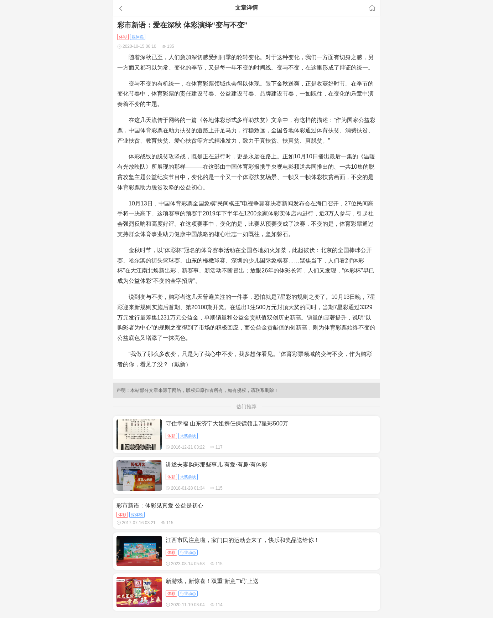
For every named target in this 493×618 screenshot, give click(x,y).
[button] (155, 8)
